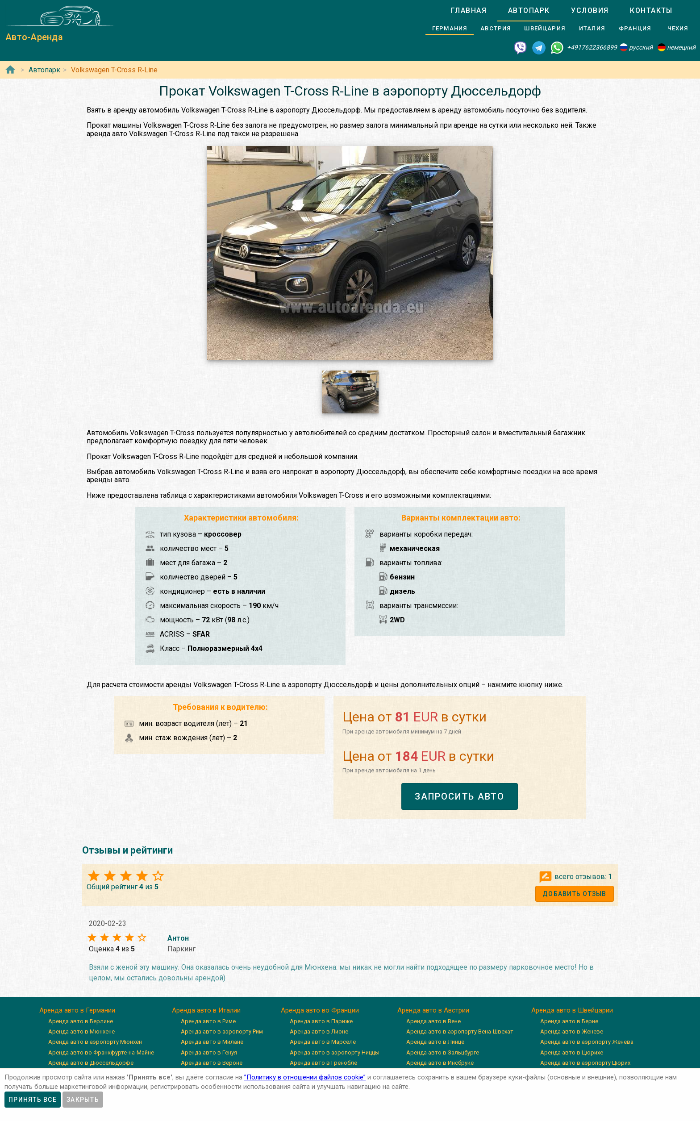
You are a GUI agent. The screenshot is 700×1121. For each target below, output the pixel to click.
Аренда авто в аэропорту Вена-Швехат (459, 1031)
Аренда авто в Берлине (80, 1021)
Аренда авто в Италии (206, 1010)
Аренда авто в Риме (208, 1021)
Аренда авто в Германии (77, 1010)
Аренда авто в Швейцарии (572, 1010)
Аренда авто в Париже (321, 1021)
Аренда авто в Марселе (323, 1041)
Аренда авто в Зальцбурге (442, 1052)
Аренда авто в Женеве (571, 1031)
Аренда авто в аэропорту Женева (586, 1041)
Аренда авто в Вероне (211, 1062)
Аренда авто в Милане (212, 1041)
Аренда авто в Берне (569, 1021)
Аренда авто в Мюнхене (81, 1031)
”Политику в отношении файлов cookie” (305, 1077)
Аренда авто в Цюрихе (571, 1052)
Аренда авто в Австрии (433, 1010)
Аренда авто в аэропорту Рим (222, 1031)
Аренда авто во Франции (320, 1010)
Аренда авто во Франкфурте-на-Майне (101, 1052)
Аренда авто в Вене (433, 1021)
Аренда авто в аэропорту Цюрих (585, 1062)
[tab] (468, 10)
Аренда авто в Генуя (209, 1052)
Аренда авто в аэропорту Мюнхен (95, 1041)
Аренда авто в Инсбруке (440, 1062)
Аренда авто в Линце (435, 1041)
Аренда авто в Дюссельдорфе (90, 1062)
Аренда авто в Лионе (319, 1031)
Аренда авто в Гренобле (323, 1062)
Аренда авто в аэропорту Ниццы (334, 1052)
